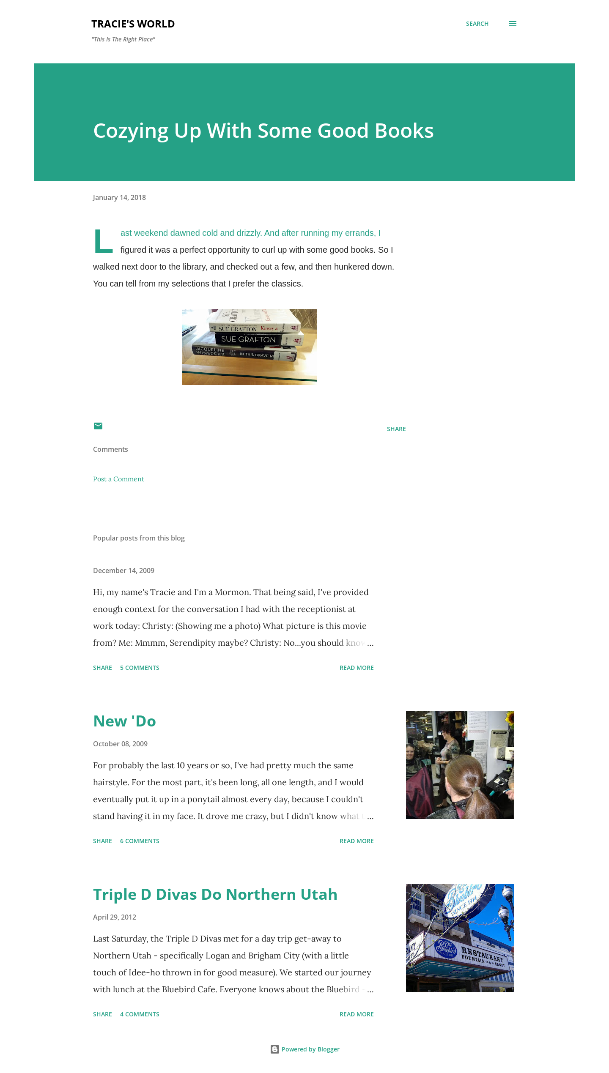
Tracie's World (133, 23)
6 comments (139, 841)
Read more (357, 667)
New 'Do (124, 720)
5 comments (139, 667)
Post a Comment (118, 479)
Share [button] (396, 429)
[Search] (477, 24)
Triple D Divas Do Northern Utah (215, 894)
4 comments (139, 1014)
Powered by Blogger (305, 1049)
